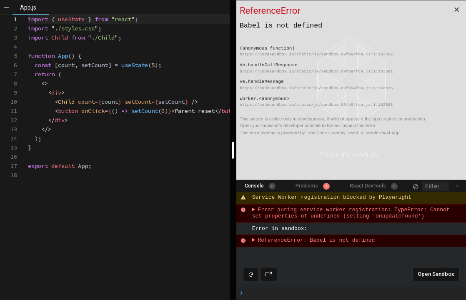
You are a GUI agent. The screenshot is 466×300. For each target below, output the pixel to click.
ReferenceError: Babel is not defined (316, 241)
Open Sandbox (436, 274)
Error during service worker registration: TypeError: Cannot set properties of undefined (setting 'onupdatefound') (352, 213)
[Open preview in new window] (268, 274)
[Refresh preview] (250, 274)
